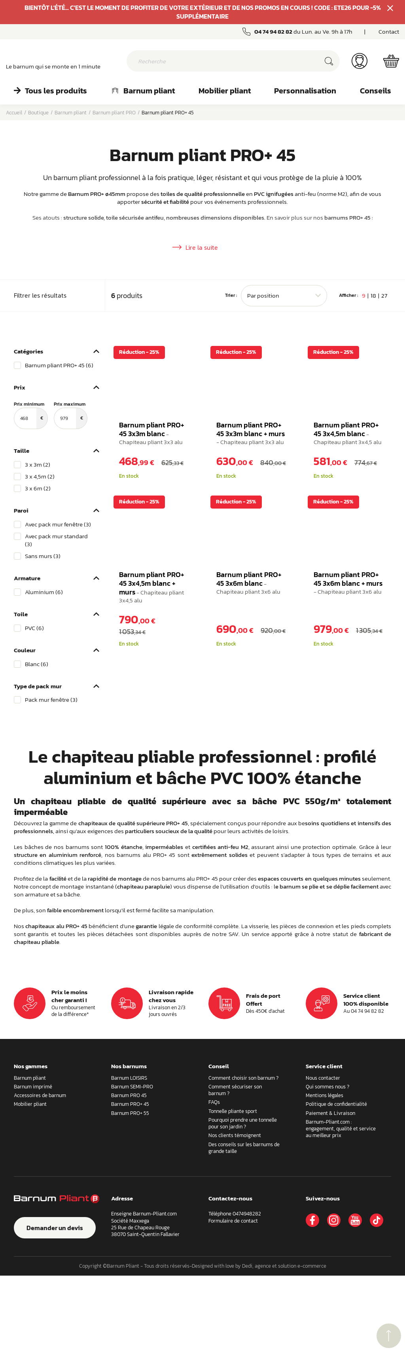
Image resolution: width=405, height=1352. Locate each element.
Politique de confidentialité (336, 1181)
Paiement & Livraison (330, 1189)
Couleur (25, 726)
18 (373, 371)
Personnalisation (305, 91)
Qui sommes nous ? (327, 1163)
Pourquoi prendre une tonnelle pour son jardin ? (242, 1199)
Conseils (375, 91)
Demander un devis (54, 1304)
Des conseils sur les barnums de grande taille (244, 1224)
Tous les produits (50, 91)
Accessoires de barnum (40, 1171)
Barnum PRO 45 (129, 1171)
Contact (389, 31)
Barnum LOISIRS (129, 1154)
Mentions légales (324, 1171)
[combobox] (284, 372)
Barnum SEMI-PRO (132, 1163)
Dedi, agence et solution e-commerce (284, 1342)
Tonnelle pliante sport (232, 1187)
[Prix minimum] (25, 494)
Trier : (231, 372)
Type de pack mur (38, 762)
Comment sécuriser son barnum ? (235, 1166)
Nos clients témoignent (234, 1212)
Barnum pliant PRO (114, 112)
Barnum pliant (143, 91)
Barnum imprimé (33, 1163)
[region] (56, 442)
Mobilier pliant (225, 91)
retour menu (389, 1336)
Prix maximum (71, 491)
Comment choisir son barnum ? (243, 1154)
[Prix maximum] (65, 494)
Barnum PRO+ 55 (130, 1189)
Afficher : (348, 372)
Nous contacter (323, 1154)
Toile (21, 690)
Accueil (14, 112)
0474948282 (247, 1290)
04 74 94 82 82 (273, 31)
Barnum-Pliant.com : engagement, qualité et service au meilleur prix (341, 1205)
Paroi (21, 586)
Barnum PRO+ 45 (130, 1181)
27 (384, 371)
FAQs (214, 1179)
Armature (27, 654)
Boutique (38, 112)
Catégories (28, 427)
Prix (19, 463)
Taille (21, 527)
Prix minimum (31, 491)
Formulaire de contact (233, 1297)
